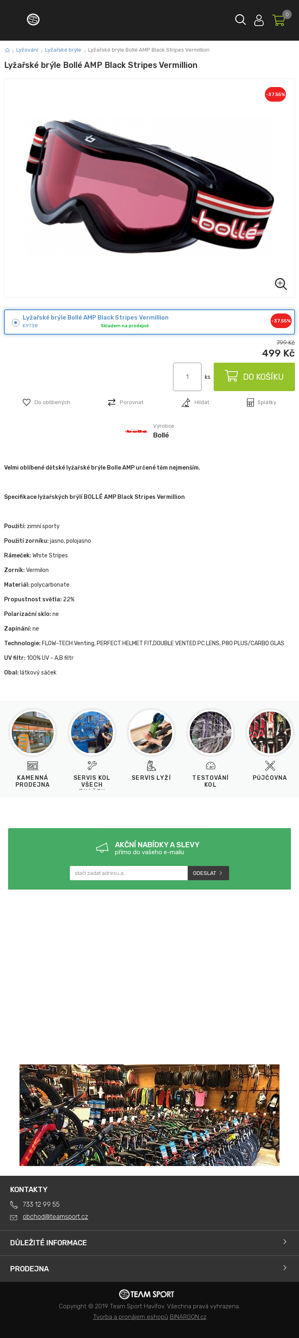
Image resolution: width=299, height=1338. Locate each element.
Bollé (161, 435)
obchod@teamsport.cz (55, 1217)
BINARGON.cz (188, 1317)
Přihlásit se (259, 18)
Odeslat (204, 873)
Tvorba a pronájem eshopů (130, 1317)
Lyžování (27, 50)
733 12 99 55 (41, 1204)
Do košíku (254, 377)
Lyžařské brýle (63, 50)
